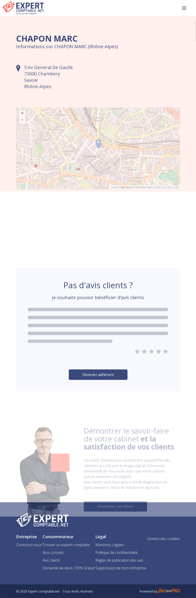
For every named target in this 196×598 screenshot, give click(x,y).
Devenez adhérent (98, 385)
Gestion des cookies (163, 538)
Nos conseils (53, 552)
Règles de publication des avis (119, 560)
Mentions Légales (109, 544)
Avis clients (51, 560)
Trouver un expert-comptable (66, 544)
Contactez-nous (29, 544)
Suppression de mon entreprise (120, 567)
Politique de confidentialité (116, 552)
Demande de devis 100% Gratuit (69, 567)
